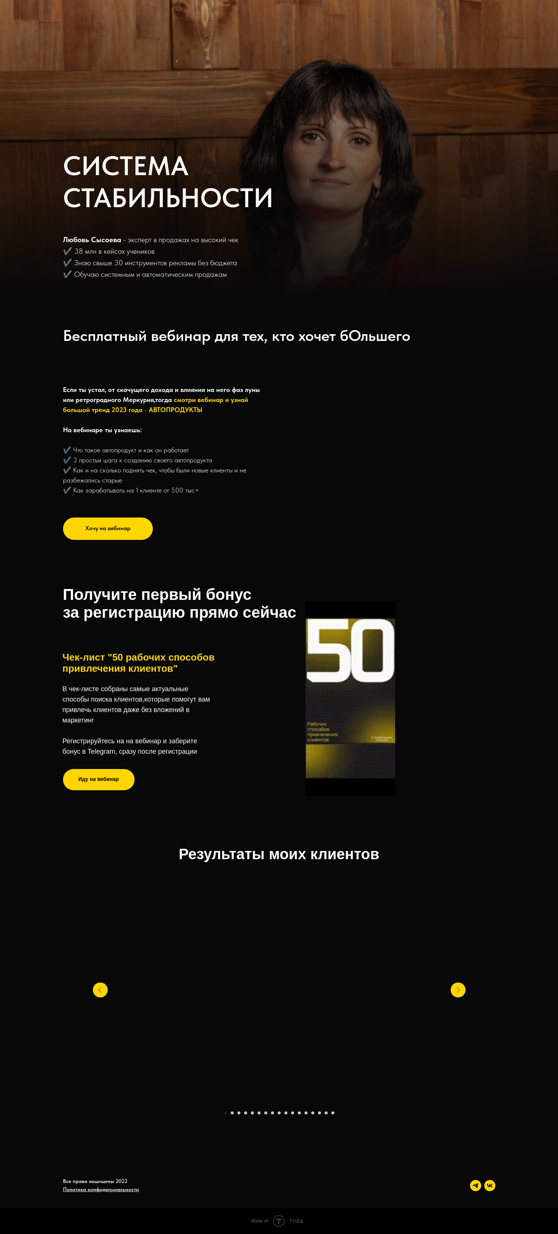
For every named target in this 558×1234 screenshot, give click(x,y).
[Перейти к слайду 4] (245, 1112)
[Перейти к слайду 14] (312, 1112)
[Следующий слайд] (458, 990)
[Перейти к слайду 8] (272, 1112)
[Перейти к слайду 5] (252, 1112)
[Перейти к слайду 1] (225, 1112)
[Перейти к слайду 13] (306, 1112)
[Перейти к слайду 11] (292, 1112)
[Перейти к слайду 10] (285, 1112)
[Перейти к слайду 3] (238, 1112)
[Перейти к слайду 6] (259, 1112)
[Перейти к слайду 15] (319, 1112)
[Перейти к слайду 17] (332, 1112)
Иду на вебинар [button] (98, 779)
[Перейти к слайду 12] (299, 1112)
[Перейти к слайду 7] (265, 1112)
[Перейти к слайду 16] (326, 1112)
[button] (108, 529)
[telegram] (475, 1185)
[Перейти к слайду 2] (232, 1112)
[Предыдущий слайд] (100, 990)
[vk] (489, 1185)
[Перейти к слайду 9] (279, 1112)
